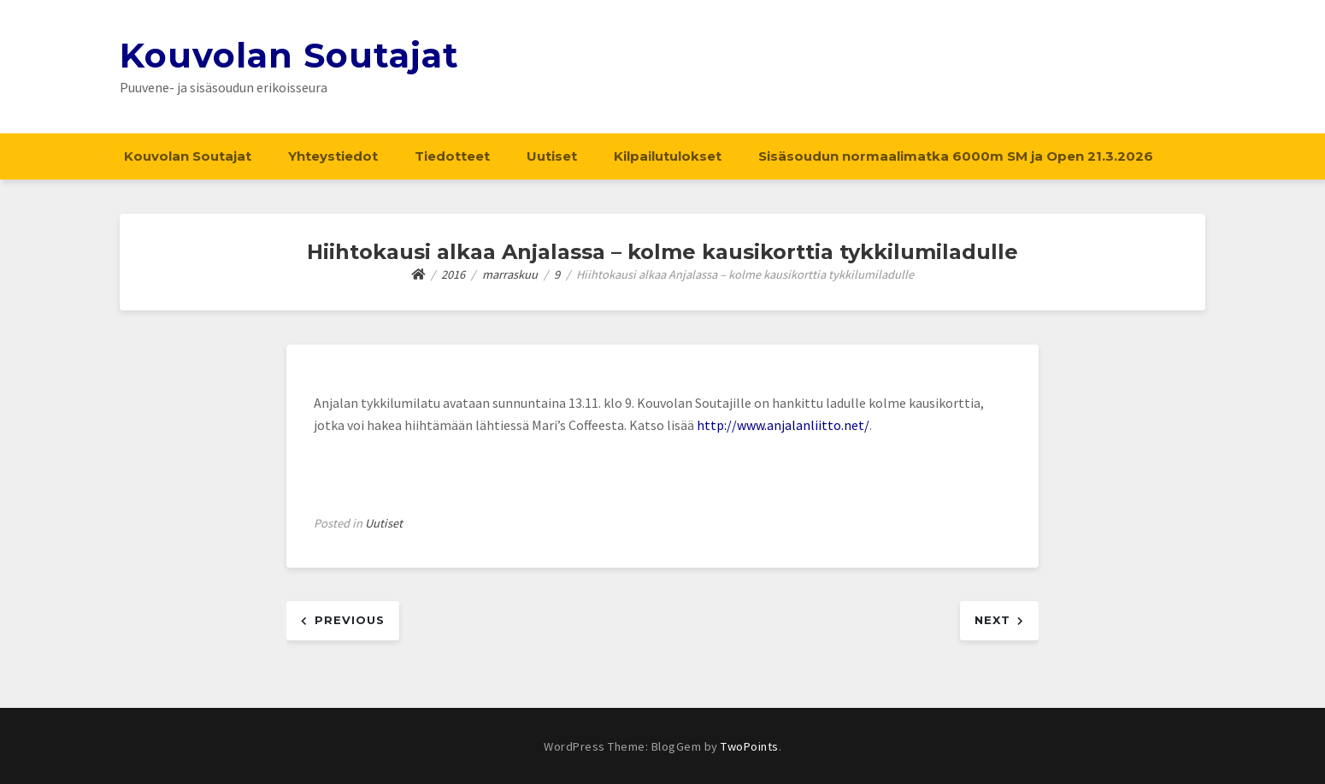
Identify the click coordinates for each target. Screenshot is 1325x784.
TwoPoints (750, 746)
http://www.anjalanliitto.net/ (783, 424)
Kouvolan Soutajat (289, 55)
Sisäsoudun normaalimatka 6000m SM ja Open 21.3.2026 (955, 156)
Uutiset (552, 156)
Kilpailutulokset (667, 156)
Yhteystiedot (333, 156)
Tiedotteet (452, 156)
